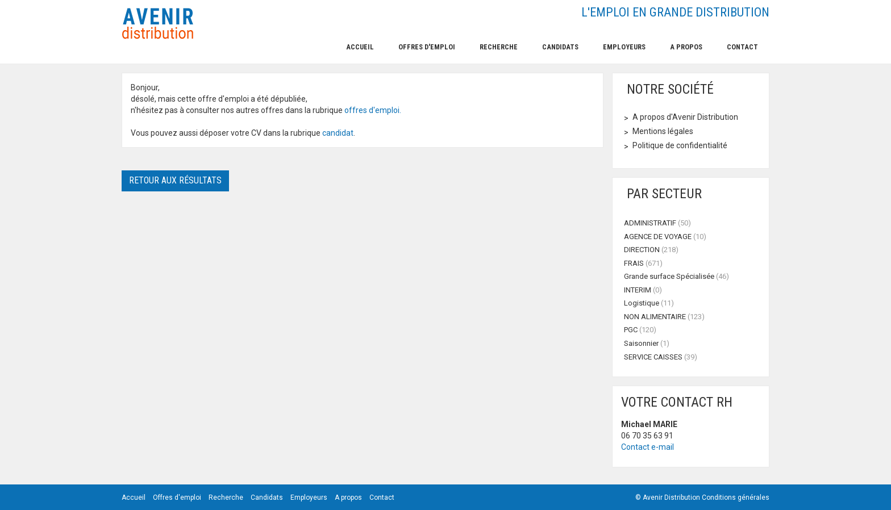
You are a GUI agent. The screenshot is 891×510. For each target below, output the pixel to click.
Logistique (649, 303)
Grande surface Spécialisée (676, 276)
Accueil (360, 47)
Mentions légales (662, 131)
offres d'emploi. (372, 110)
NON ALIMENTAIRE (664, 316)
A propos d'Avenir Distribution (685, 117)
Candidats (560, 47)
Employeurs (624, 47)
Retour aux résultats (175, 180)
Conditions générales (735, 497)
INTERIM (643, 290)
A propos (686, 47)
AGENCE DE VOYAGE (665, 236)
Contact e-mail (647, 447)
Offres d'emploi (426, 47)
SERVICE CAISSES (660, 357)
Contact (742, 47)
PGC (640, 329)
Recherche (499, 47)
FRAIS (643, 263)
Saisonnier (646, 343)
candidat (337, 132)
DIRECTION (651, 249)
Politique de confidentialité (679, 145)
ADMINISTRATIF (657, 223)
